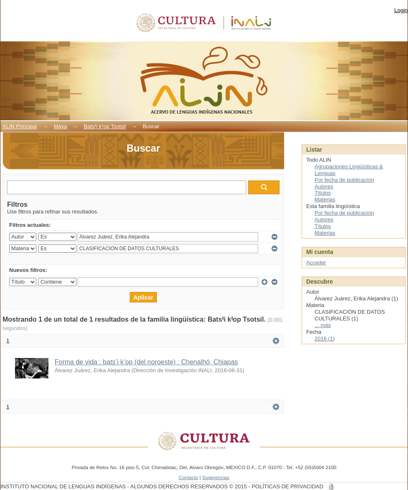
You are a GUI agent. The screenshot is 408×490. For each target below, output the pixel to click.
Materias (325, 199)
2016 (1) (325, 338)
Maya (60, 126)
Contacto (188, 477)
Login (401, 10)
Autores (324, 186)
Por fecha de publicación (344, 180)
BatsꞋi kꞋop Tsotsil (105, 126)
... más (323, 325)
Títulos (323, 193)
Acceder (316, 262)
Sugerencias (215, 477)
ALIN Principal (20, 126)
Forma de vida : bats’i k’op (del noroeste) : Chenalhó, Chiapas (146, 362)
